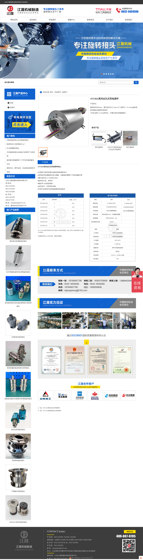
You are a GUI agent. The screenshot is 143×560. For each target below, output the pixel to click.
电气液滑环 (99, 147)
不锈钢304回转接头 (18, 491)
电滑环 (12, 107)
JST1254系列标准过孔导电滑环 (52, 410)
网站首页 (14, 20)
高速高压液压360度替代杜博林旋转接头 (18, 399)
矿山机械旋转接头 (13, 148)
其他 (11, 103)
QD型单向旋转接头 (18, 337)
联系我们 (128, 20)
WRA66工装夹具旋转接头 (18, 522)
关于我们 (109, 20)
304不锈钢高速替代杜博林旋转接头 (18, 272)
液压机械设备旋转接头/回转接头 (18, 368)
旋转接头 (33, 20)
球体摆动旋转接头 (18, 460)
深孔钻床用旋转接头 (18, 429)
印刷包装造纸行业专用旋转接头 (18, 140)
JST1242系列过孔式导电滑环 (51, 408)
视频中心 (71, 20)
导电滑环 (52, 20)
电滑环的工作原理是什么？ (16, 144)
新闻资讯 (90, 20)
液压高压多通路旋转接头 (18, 241)
